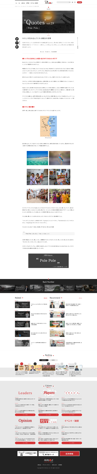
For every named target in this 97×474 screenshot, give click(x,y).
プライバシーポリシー (46, 464)
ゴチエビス (17, 364)
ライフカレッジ (58, 364)
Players (52, 319)
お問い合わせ (54, 464)
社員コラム (48, 51)
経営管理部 (55, 51)
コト (19, 3)
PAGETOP (77, 47)
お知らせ (23, 3)
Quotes (48, 9)
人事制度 (52, 300)
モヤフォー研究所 (34, 3)
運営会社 (39, 464)
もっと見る (25, 414)
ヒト (16, 3)
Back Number (71, 32)
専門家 (27, 3)
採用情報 (60, 464)
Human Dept (72, 364)
